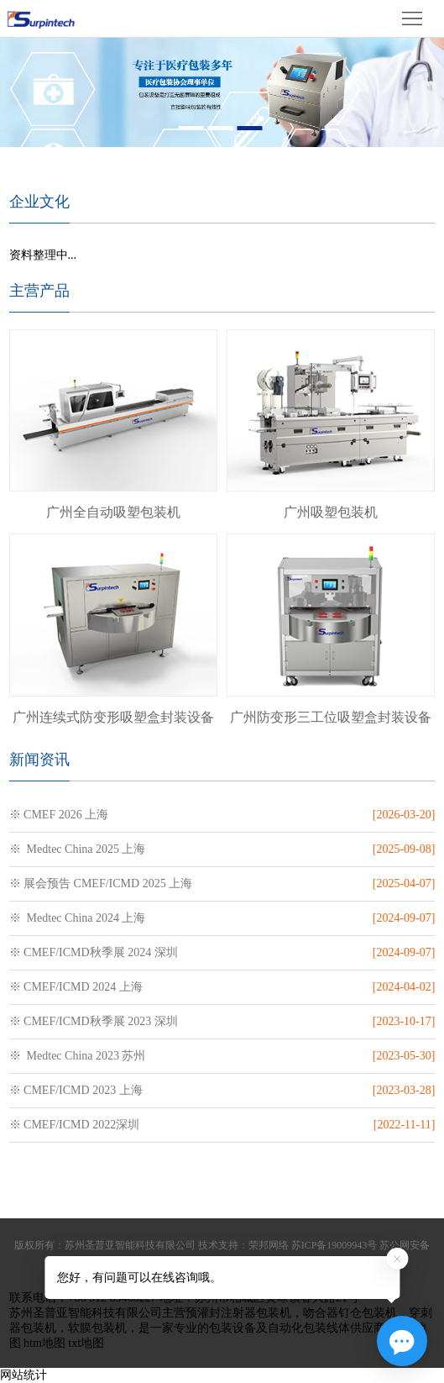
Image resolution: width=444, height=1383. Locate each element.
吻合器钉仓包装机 (350, 1313)
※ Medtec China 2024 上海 (77, 918)
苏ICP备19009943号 (334, 1245)
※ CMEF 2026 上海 (59, 814)
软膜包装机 (97, 1328)
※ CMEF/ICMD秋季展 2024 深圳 (93, 952)
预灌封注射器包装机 (238, 1313)
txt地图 (86, 1343)
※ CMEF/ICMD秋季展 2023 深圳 (93, 1021)
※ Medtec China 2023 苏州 (77, 1055)
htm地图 (44, 1343)
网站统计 (23, 1375)
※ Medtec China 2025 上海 (77, 849)
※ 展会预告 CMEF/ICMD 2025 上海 (101, 883)
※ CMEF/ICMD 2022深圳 (74, 1124)
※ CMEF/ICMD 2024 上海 (76, 987)
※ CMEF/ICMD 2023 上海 (76, 1090)
